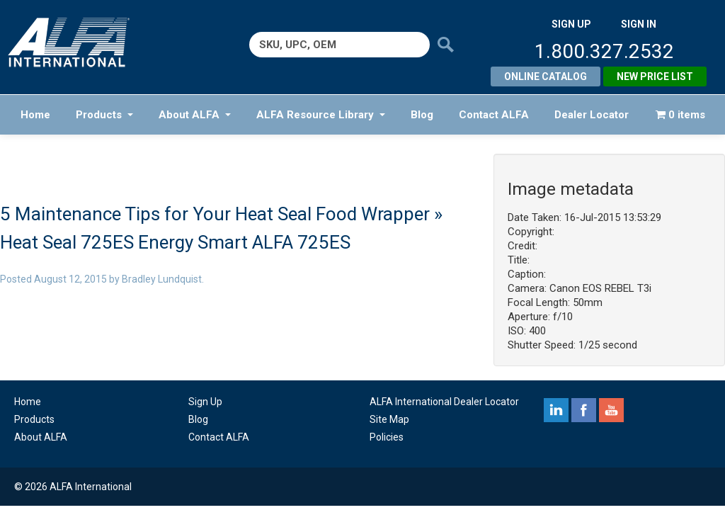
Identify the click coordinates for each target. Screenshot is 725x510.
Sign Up (205, 401)
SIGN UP (571, 24)
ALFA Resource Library (320, 114)
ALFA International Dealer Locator (444, 401)
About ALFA (195, 114)
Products (104, 114)
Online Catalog (545, 76)
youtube (611, 410)
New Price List (655, 76)
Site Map (389, 419)
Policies (387, 437)
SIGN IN (638, 24)
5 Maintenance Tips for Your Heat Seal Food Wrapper (215, 214)
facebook (583, 410)
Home (35, 114)
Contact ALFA (494, 114)
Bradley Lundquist (162, 279)
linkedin (556, 410)
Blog (422, 114)
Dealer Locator (591, 114)
